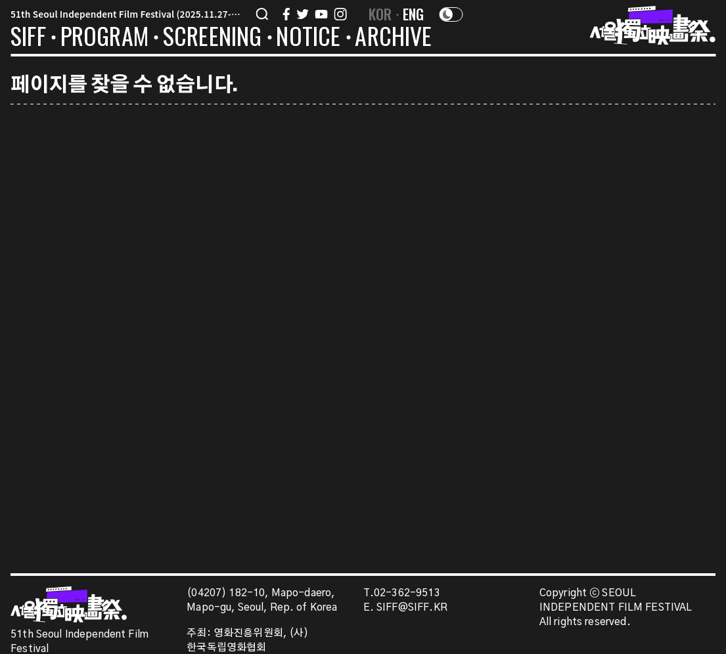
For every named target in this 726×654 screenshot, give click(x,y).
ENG (413, 13)
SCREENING (212, 38)
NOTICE (308, 38)
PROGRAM (104, 38)
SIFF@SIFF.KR (411, 608)
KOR (380, 13)
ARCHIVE (393, 38)
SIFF (28, 38)
